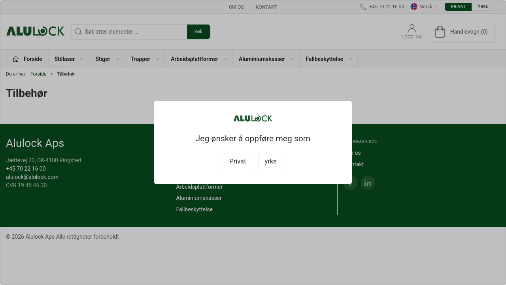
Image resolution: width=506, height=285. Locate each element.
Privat (237, 161)
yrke (270, 161)
